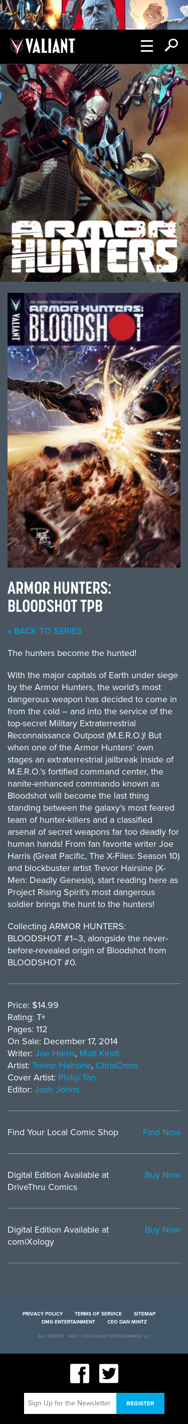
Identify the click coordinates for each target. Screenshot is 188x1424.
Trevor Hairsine (61, 1065)
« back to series (45, 630)
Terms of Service (98, 1314)
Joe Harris (55, 1053)
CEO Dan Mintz (127, 1322)
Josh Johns (57, 1089)
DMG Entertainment (68, 1322)
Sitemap (144, 1314)
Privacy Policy (43, 1314)
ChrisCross (117, 1065)
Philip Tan (77, 1077)
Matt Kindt (99, 1053)
